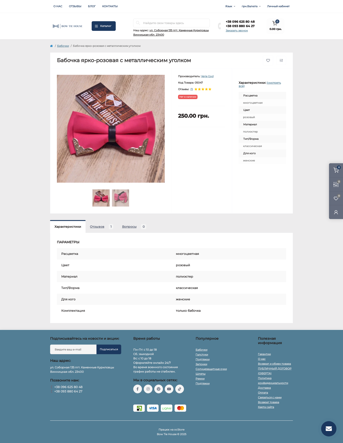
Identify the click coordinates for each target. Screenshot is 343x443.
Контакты (110, 6)
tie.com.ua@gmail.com (149, 399)
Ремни (200, 378)
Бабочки (63, 45)
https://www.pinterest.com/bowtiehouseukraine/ (158, 389)
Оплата (263, 392)
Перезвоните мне (62, 397)
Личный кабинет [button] (278, 6)
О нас (57, 6)
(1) (191, 89)
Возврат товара (268, 402)
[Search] (138, 23)
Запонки (201, 364)
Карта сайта (266, 407)
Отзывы (75, 6)
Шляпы (200, 373)
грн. (249, 6)
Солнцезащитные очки (211, 369)
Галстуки (202, 354)
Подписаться (109, 349)
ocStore (179, 429)
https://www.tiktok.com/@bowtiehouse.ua (179, 389)
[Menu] (104, 26)
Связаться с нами (270, 397)
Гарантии (264, 354)
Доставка (264, 387)
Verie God (207, 76)
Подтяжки (203, 359)
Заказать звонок (237, 30)
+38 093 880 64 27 (240, 26)
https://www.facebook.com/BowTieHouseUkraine (137, 389)
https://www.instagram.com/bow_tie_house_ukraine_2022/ (148, 389)
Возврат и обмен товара (274, 363)
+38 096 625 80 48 (240, 22)
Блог (92, 6)
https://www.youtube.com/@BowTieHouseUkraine (169, 389)
